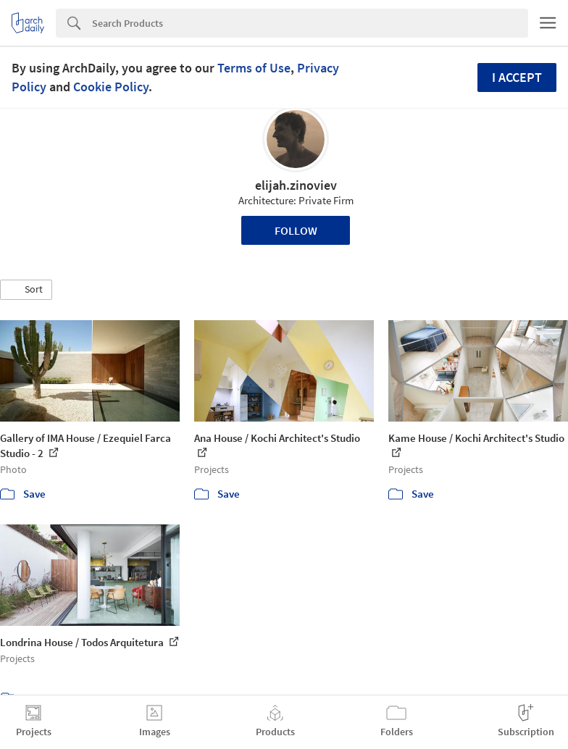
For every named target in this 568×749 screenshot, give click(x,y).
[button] (26, 290)
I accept (517, 77)
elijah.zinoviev (296, 185)
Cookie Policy (111, 86)
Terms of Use (254, 67)
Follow (296, 230)
